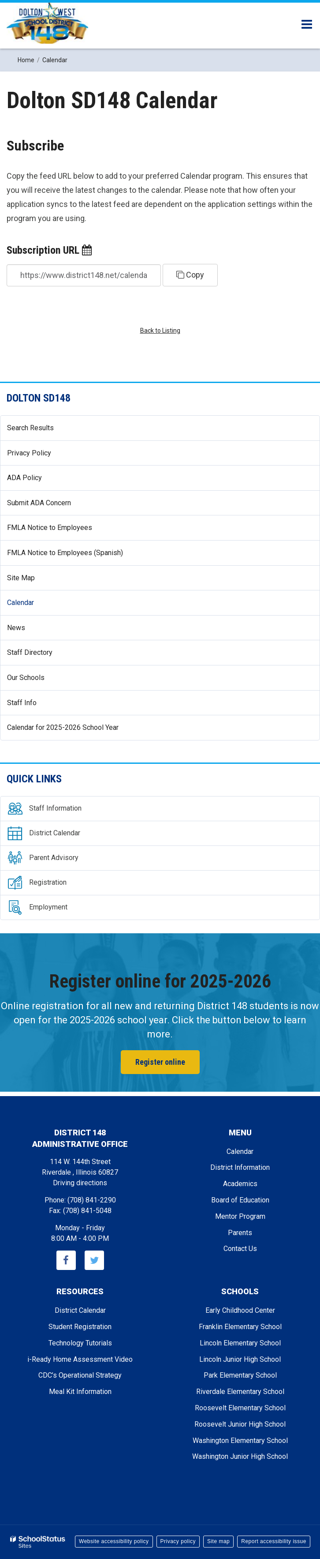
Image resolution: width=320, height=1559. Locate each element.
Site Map (21, 578)
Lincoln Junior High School (240, 1359)
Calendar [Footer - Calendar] (240, 1151)
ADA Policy (24, 477)
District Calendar (80, 1310)
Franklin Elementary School (240, 1326)
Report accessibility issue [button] (273, 1541)
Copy (190, 274)
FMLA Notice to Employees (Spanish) (65, 552)
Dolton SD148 (39, 398)
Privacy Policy (29, 453)
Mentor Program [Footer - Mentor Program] (240, 1216)
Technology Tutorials (80, 1343)
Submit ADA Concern (39, 503)
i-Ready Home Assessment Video (80, 1359)
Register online (160, 1062)
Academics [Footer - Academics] (240, 1184)
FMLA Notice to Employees (62, 531)
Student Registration (80, 1326)
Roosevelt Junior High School (240, 1424)
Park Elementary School (240, 1375)
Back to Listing (160, 330)
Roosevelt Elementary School (240, 1408)
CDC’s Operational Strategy (80, 1375)
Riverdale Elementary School (240, 1391)
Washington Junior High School (240, 1456)
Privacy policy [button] (178, 1541)
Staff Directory (29, 652)
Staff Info (22, 703)
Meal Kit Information (80, 1391)
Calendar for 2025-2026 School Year (63, 727)
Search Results (30, 428)
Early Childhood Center (240, 1310)
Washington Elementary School (240, 1440)
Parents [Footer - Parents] (240, 1232)
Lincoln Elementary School (240, 1343)
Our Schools (26, 677)
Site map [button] (218, 1541)
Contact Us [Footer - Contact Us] (240, 1248)
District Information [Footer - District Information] (240, 1167)
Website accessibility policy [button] (114, 1541)
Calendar (20, 602)
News (29, 631)
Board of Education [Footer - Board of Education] (240, 1200)
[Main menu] (307, 23)
